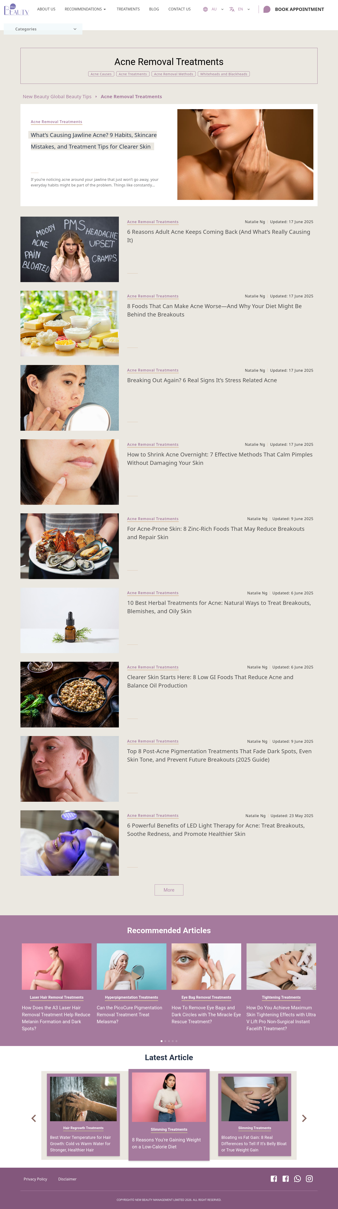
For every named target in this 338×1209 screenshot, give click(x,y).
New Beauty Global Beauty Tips (57, 96)
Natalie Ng (255, 221)
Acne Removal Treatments (131, 96)
